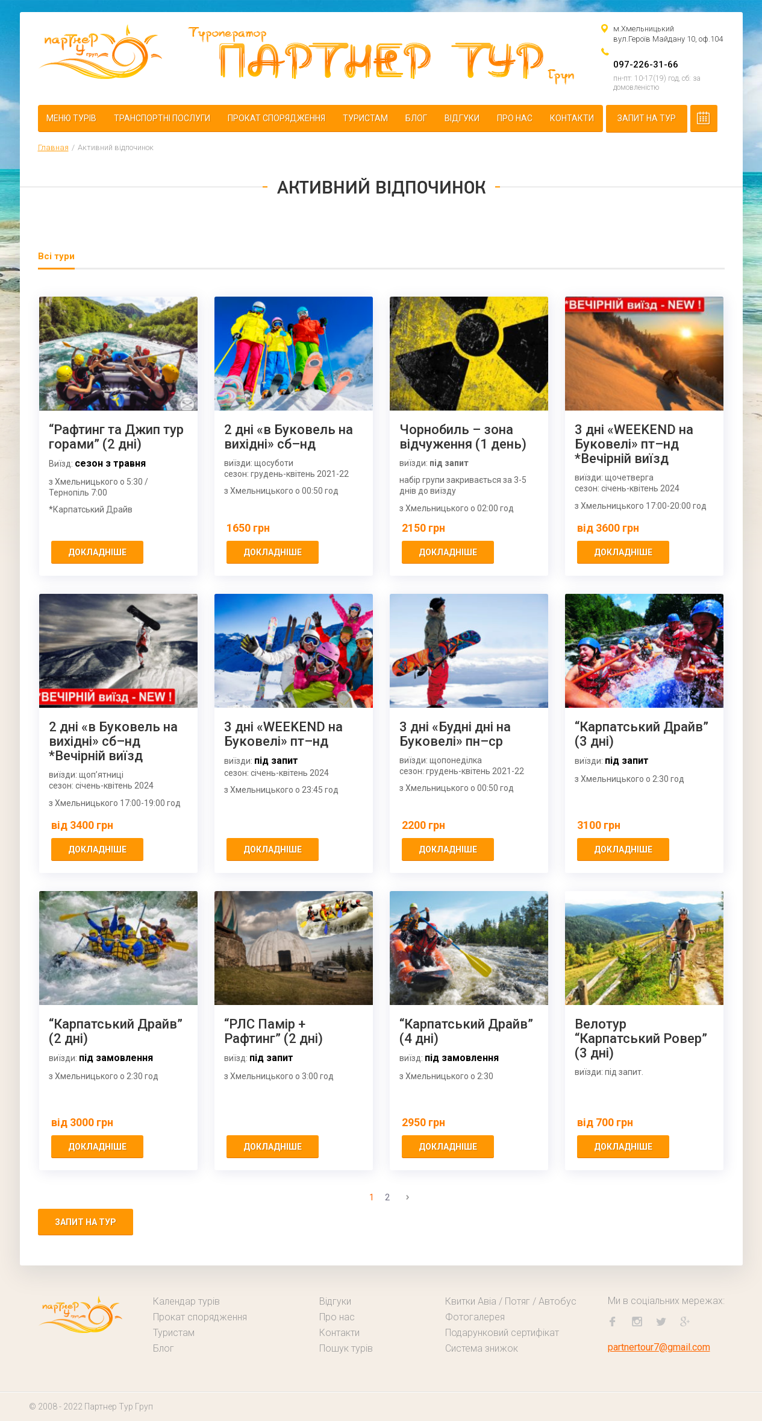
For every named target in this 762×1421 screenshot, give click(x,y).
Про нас (514, 118)
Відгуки (462, 118)
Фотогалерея (475, 1317)
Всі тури (56, 256)
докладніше (97, 552)
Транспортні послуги (162, 118)
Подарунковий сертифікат (502, 1332)
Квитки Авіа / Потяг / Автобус (510, 1301)
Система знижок (481, 1348)
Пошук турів (346, 1348)
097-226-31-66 (645, 64)
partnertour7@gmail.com (659, 1347)
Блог (416, 118)
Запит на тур (646, 118)
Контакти (572, 118)
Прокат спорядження (276, 118)
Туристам (365, 118)
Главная (53, 147)
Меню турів (71, 118)
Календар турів (186, 1301)
